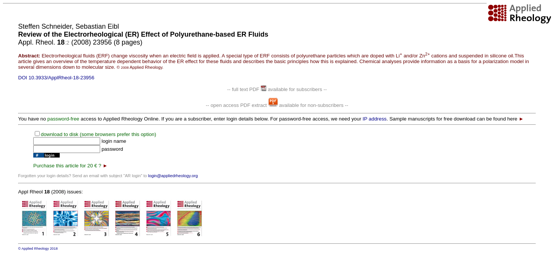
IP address (375, 119)
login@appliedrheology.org (173, 175)
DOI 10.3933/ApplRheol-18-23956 (56, 77)
